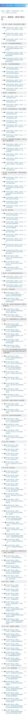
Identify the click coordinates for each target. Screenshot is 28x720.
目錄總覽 (8, 11)
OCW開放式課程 (15, 11)
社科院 (21, 11)
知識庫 (2, 11)
